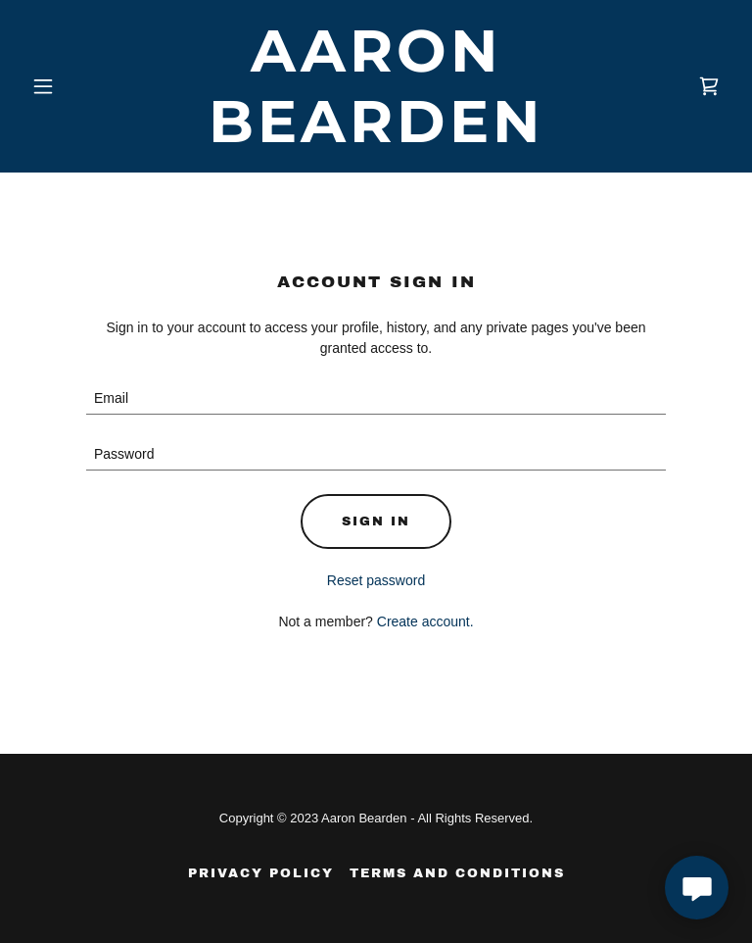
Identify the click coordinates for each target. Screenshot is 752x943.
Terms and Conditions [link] (457, 873)
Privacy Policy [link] (261, 873)
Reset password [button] (376, 580)
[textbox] (376, 398)
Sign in (376, 521)
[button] (76, 86)
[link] (376, 137)
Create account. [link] (425, 621)
